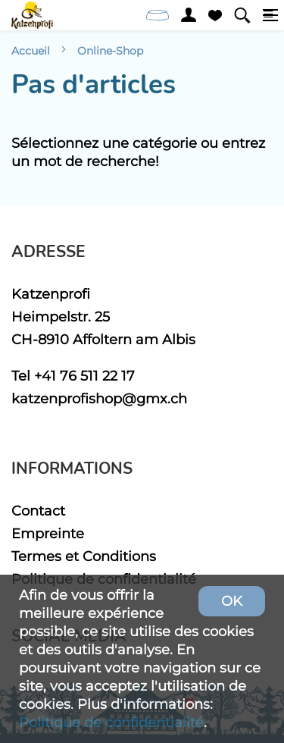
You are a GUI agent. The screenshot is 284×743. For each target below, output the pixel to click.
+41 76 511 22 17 (84, 376)
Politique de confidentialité (111, 722)
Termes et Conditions (83, 556)
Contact (38, 511)
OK (231, 601)
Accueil (30, 51)
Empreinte (47, 533)
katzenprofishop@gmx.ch (99, 398)
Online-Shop (110, 51)
